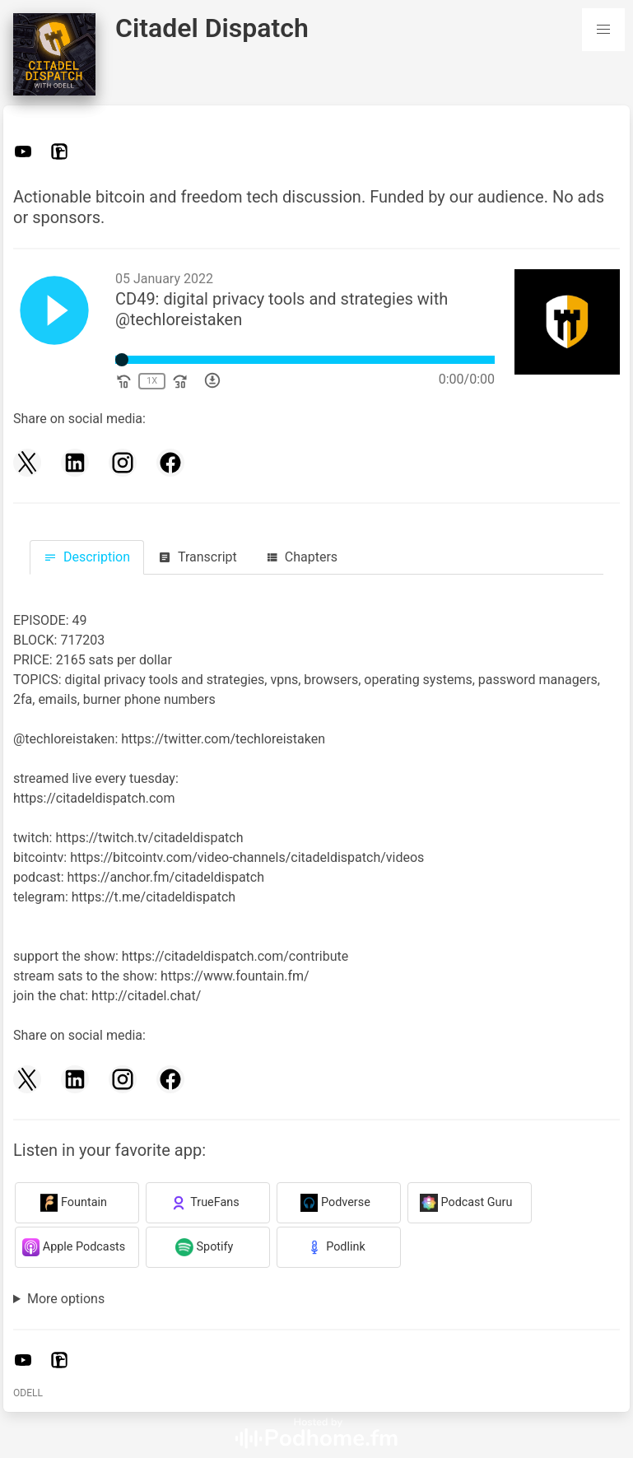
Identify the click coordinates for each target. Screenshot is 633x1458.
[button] (603, 29)
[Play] (54, 313)
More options (66, 1299)
